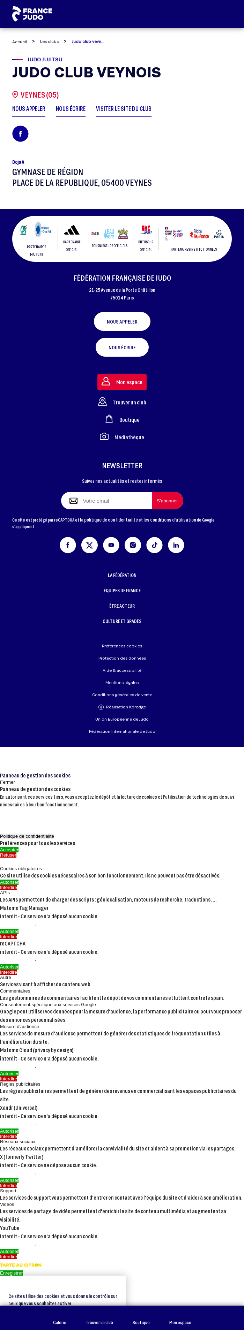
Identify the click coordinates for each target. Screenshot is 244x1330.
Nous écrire (122, 347)
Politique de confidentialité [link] (27, 836)
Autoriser (9, 882)
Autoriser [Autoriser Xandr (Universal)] (9, 1131)
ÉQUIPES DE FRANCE (122, 590)
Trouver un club (99, 1318)
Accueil (19, 41)
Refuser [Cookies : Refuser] (8, 855)
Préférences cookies (122, 646)
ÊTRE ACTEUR (122, 606)
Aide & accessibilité (122, 670)
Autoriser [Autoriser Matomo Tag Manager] (9, 931)
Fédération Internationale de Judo (122, 731)
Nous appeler (122, 321)
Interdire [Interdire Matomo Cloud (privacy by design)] (8, 1078)
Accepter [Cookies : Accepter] (9, 849)
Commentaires (15, 991)
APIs (5, 892)
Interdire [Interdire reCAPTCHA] (8, 972)
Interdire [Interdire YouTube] (8, 1256)
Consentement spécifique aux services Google (48, 1004)
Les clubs (49, 41)
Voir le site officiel (60, 925)
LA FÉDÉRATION (122, 575)
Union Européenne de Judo (122, 719)
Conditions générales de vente (122, 694)
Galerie (59, 1318)
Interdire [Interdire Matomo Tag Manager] (8, 936)
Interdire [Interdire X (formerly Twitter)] (8, 1185)
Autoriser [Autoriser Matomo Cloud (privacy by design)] (9, 1073)
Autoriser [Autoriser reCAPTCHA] (9, 967)
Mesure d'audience (19, 1026)
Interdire (8, 887)
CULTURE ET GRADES (122, 621)
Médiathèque (122, 436)
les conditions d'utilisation (169, 520)
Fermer (7, 782)
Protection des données (122, 658)
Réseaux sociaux (18, 1141)
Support (8, 1190)
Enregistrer (11, 1273)
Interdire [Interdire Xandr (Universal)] (8, 1136)
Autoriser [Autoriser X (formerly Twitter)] (9, 1180)
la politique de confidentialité (109, 520)
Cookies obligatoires (21, 868)
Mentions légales (122, 682)
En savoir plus (17, 925)
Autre (5, 977)
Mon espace (180, 1318)
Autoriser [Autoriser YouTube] (9, 1251)
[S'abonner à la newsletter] (167, 500)
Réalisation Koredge (122, 707)
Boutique (141, 1318)
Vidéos (7, 1204)
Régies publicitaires (20, 1084)
